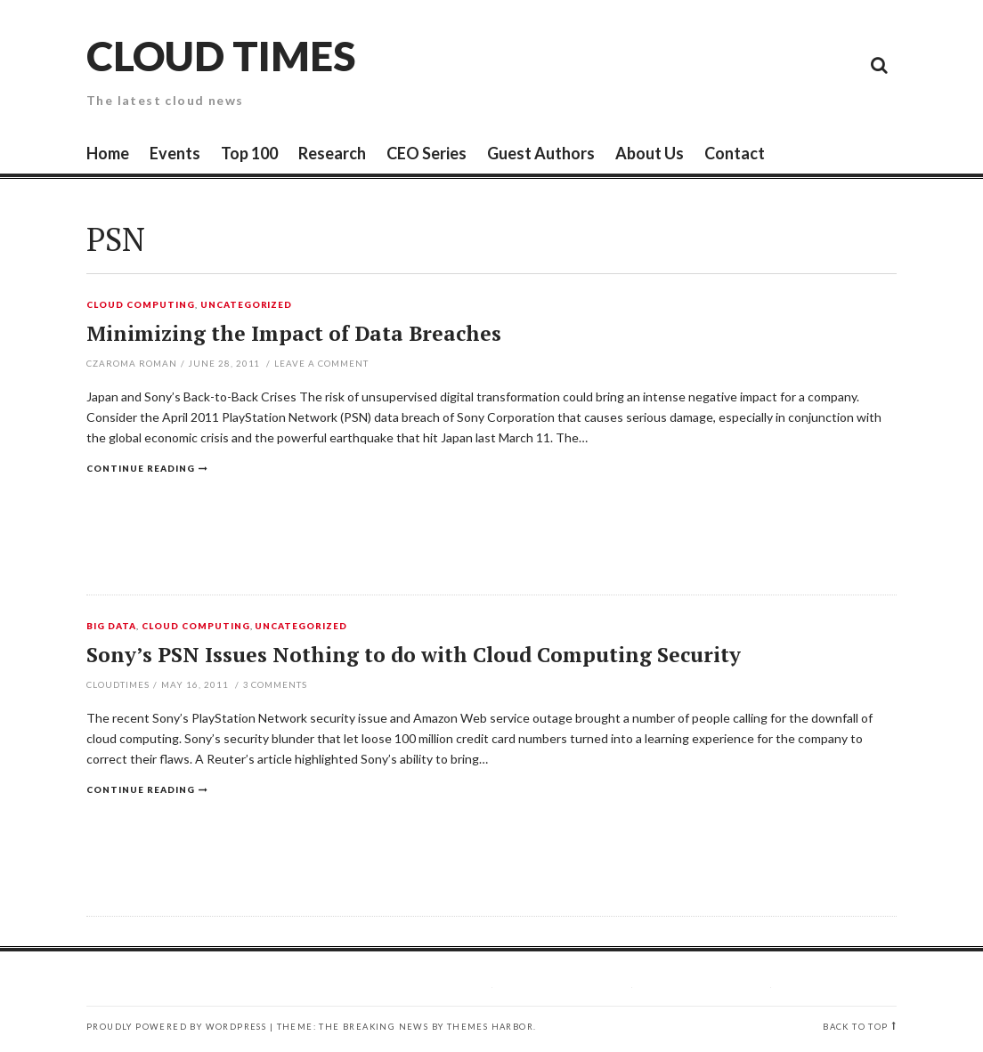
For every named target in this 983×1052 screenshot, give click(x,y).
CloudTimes (118, 684)
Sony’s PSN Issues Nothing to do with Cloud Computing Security (413, 654)
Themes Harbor (490, 1027)
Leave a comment (321, 363)
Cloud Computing (140, 305)
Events (175, 153)
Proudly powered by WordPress (176, 1027)
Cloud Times (220, 55)
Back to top (855, 1027)
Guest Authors (541, 153)
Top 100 (249, 153)
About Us (649, 153)
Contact (734, 153)
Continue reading (140, 468)
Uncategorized (246, 305)
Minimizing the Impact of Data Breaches (293, 333)
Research (332, 153)
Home (107, 153)
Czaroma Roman (131, 363)
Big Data (111, 626)
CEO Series (426, 153)
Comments (275, 684)
